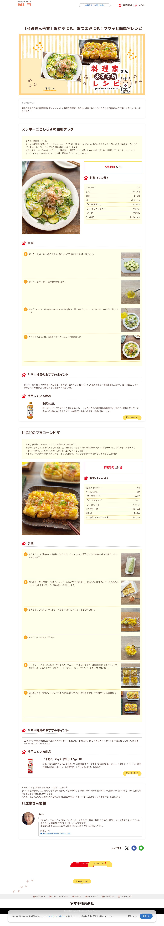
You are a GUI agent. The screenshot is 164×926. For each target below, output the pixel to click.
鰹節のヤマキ (34, 908)
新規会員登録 (122, 5)
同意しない (132, 916)
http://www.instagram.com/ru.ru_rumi (60, 837)
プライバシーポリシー (57, 908)
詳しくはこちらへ (129, 418)
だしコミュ (30, 5)
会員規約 (77, 908)
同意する (146, 916)
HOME (25, 14)
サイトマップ (94, 908)
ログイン (141, 5)
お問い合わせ (112, 908)
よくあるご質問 (131, 908)
